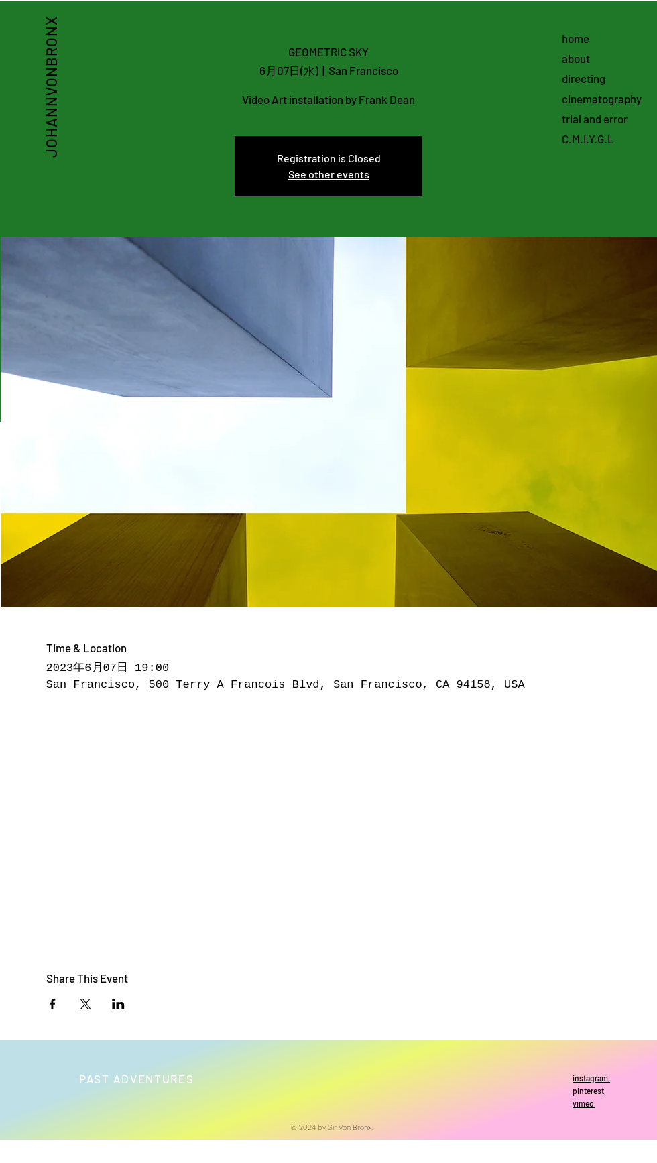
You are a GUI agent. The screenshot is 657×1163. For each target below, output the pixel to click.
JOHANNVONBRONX (50, 86)
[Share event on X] (85, 1004)
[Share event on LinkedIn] (118, 1004)
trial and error (595, 118)
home (575, 38)
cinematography (602, 98)
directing (583, 78)
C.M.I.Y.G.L (588, 138)
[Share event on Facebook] (52, 1004)
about (576, 58)
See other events (328, 174)
